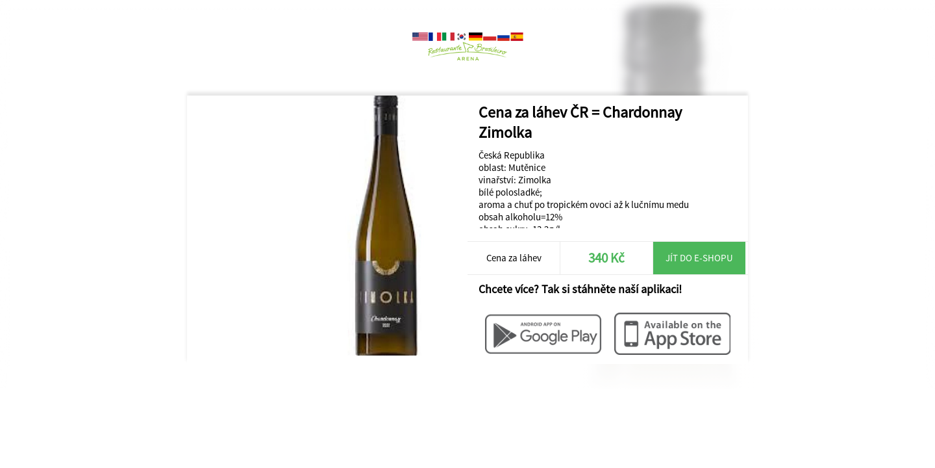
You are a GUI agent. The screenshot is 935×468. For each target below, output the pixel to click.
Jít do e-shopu (699, 258)
